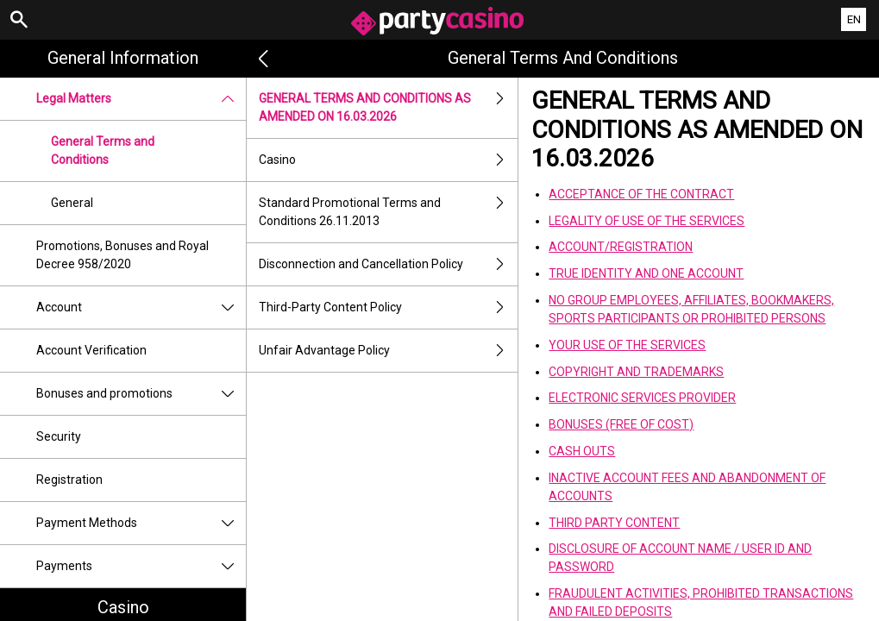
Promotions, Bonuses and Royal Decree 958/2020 (122, 255)
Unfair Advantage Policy (388, 350)
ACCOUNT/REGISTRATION (621, 247)
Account (141, 307)
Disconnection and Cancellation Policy (388, 264)
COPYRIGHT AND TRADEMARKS (636, 372)
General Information (122, 57)
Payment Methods (141, 523)
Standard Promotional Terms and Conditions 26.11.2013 (388, 212)
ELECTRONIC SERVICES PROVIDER (642, 398)
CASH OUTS (582, 451)
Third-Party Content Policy (388, 307)
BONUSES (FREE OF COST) (621, 424)
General (72, 203)
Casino (388, 160)
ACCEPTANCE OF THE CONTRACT (641, 194)
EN (854, 19)
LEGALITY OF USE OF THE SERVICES (646, 221)
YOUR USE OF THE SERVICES (627, 345)
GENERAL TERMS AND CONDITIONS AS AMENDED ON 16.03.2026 (388, 108)
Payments (141, 566)
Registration (69, 479)
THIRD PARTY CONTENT (614, 523)
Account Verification (91, 350)
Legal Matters (141, 99)
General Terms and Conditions (102, 150)
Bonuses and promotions (141, 394)
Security (58, 436)
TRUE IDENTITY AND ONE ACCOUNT (646, 273)
